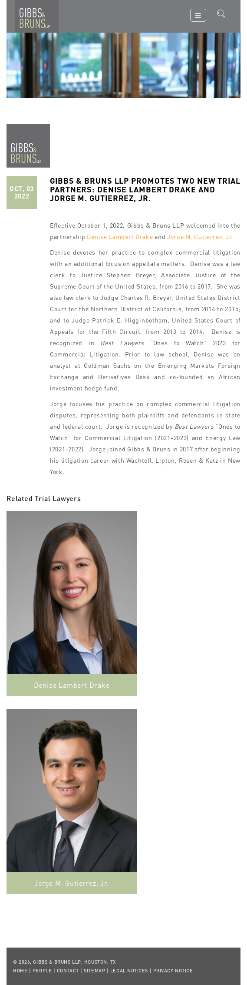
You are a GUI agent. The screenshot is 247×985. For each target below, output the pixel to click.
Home (20, 971)
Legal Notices (129, 971)
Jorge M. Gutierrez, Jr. (200, 236)
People (42, 971)
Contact (68, 971)
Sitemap (94, 971)
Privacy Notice (173, 971)
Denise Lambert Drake (120, 236)
